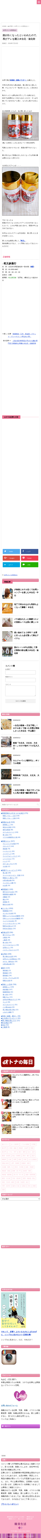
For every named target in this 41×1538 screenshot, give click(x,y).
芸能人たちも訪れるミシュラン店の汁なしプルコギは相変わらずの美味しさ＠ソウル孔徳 (25, 1090)
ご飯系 (5, 940)
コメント (8, 684)
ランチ (5, 1002)
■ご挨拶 (4, 1027)
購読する (6, 1426)
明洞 (32, 1148)
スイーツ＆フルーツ (9, 945)
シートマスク (7, 859)
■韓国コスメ (5, 841)
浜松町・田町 (27, 1171)
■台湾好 (4, 954)
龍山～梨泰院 (16, 1155)
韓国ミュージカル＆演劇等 (11, 916)
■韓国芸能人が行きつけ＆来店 (12, 813)
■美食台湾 (5, 932)
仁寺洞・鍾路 (12, 1148)
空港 (25, 1159)
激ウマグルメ (7, 935)
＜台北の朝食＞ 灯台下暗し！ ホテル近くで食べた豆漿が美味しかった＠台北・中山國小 (26, 728)
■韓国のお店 (5, 822)
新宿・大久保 (6, 1178)
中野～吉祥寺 (6, 1186)
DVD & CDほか (8, 928)
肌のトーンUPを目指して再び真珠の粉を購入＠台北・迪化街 (26, 650)
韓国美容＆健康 (8, 894)
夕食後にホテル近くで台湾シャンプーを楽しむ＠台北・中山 (26, 592)
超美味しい (6, 824)
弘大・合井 (31, 1152)
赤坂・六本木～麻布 (8, 1182)
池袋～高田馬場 (30, 1174)
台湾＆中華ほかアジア (10, 999)
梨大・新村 (22, 1152)
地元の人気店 (7, 827)
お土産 (5, 885)
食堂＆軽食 (6, 830)
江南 (9, 1159)
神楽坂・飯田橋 (6, 1174)
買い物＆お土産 (8, 956)
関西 (34, 1186)
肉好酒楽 (6, 989)
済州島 (5, 902)
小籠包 (5, 937)
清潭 (14, 1159)
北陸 (3, 1190)
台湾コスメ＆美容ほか (11, 575)
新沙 (33, 1155)
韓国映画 (6, 911)
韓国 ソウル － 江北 (9, 816)
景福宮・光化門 (23, 1148)
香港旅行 (6, 973)
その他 (5, 866)
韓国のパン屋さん (8, 878)
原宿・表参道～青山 (29, 1178)
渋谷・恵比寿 (16, 1178)
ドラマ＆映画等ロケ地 (10, 837)
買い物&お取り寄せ (9, 1009)
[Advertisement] (20, 62)
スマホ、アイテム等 (9, 978)
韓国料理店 (6, 992)
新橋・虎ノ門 (16, 1171)
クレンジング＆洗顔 (9, 844)
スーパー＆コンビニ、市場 (11, 875)
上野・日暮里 (15, 1163)
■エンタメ (5, 908)
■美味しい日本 (6, 984)
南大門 (4, 1152)
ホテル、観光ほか (8, 961)
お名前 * (8, 669)
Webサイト (9, 677)
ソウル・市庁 (12, 1152)
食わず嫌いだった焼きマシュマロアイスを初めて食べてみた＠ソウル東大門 (25, 1115)
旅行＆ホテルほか (8, 892)
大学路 (33, 1144)
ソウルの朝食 (25, 1144)
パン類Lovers (7, 1007)
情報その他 (6, 980)
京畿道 (5, 897)
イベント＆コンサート (10, 923)
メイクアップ (7, 854)
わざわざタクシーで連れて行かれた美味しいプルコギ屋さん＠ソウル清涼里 (25, 1127)
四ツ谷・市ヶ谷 (18, 1174)
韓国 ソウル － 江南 (9, 818)
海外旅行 (6, 970)
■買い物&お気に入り (8, 1020)
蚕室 (19, 1159)
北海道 (24, 1186)
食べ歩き (6, 835)
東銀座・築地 (6, 1171)
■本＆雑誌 (5, 1023)
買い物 (5, 873)
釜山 (4, 899)
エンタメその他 (8, 913)
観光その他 (6, 904)
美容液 (5, 849)
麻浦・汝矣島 (6, 1155)
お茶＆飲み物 (7, 880)
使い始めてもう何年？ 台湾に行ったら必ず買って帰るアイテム (26, 635)
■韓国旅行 (5, 889)
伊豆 (29, 1186)
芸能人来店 (5, 1163)
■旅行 (3, 968)
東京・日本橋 (19, 1167)
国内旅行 (6, 975)
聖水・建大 (26, 1155)
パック (5, 861)
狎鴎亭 (4, 1159)
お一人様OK (15, 1144)
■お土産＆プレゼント (9, 1018)
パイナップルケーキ (9, 950)
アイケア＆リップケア (10, 856)
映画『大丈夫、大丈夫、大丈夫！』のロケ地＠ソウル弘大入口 (26, 746)
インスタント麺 (8, 883)
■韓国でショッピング (9, 870)
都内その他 (15, 1186)
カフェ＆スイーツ (8, 832)
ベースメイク (7, 851)
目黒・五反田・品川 (22, 1182)
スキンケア (6, 846)
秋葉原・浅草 (26, 1163)
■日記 (3, 1025)
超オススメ (5, 1144)
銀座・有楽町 (30, 1167)
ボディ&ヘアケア (8, 864)
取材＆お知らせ (8, 926)
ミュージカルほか (8, 921)
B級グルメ (6, 997)
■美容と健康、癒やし (9, 1016)
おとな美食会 (33, 1159)
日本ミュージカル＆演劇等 (11, 918)
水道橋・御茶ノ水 (7, 1167)
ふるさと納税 (7, 1012)
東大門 (4, 1148)
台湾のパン (6, 947)
